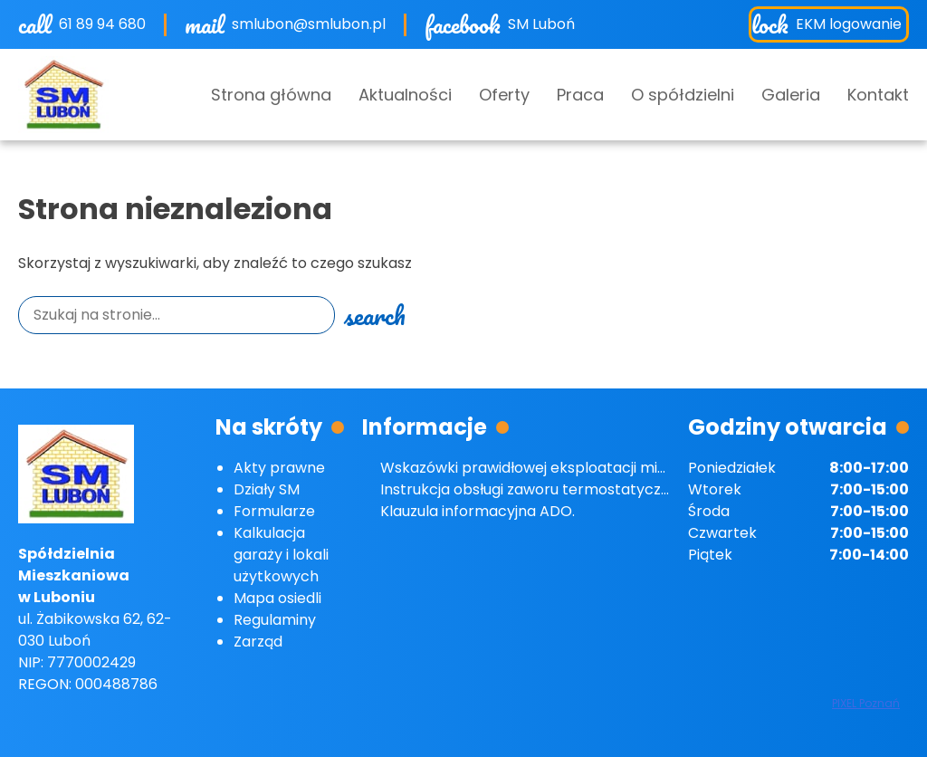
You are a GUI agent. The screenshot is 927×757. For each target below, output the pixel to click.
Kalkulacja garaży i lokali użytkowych (281, 554)
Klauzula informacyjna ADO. (477, 511)
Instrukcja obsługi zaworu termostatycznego (538, 489)
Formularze (274, 511)
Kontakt (878, 94)
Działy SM (267, 489)
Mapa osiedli (277, 598)
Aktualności (405, 94)
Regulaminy (275, 619)
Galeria (790, 94)
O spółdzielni (682, 94)
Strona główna (271, 94)
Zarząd (258, 641)
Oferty (504, 94)
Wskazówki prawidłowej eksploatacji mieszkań (543, 467)
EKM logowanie (849, 24)
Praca (580, 94)
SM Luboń (541, 24)
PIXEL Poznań (866, 703)
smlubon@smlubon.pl (309, 24)
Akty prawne (279, 467)
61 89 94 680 (102, 24)
